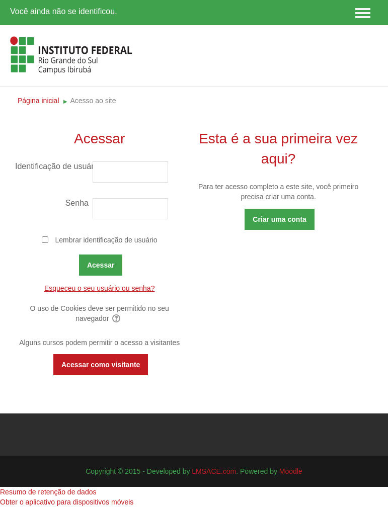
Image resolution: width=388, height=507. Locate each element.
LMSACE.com (214, 471)
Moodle (290, 471)
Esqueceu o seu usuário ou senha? (99, 288)
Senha (77, 203)
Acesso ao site (93, 101)
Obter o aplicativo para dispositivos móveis (66, 502)
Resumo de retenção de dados (48, 492)
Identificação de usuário (53, 166)
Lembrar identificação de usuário (106, 240)
